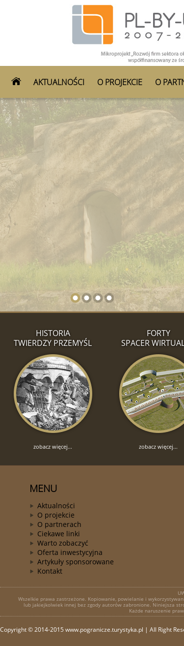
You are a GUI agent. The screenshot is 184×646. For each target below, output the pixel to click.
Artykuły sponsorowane (75, 561)
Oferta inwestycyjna (70, 552)
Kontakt (49, 571)
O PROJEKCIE (119, 82)
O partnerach (59, 524)
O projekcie (56, 515)
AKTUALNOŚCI (58, 82)
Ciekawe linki (58, 533)
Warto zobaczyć (62, 543)
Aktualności (56, 505)
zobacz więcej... (52, 446)
